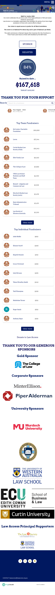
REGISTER (27, 52)
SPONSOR (27, 44)
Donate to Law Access (27, 337)
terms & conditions (40, 584)
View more (27, 222)
